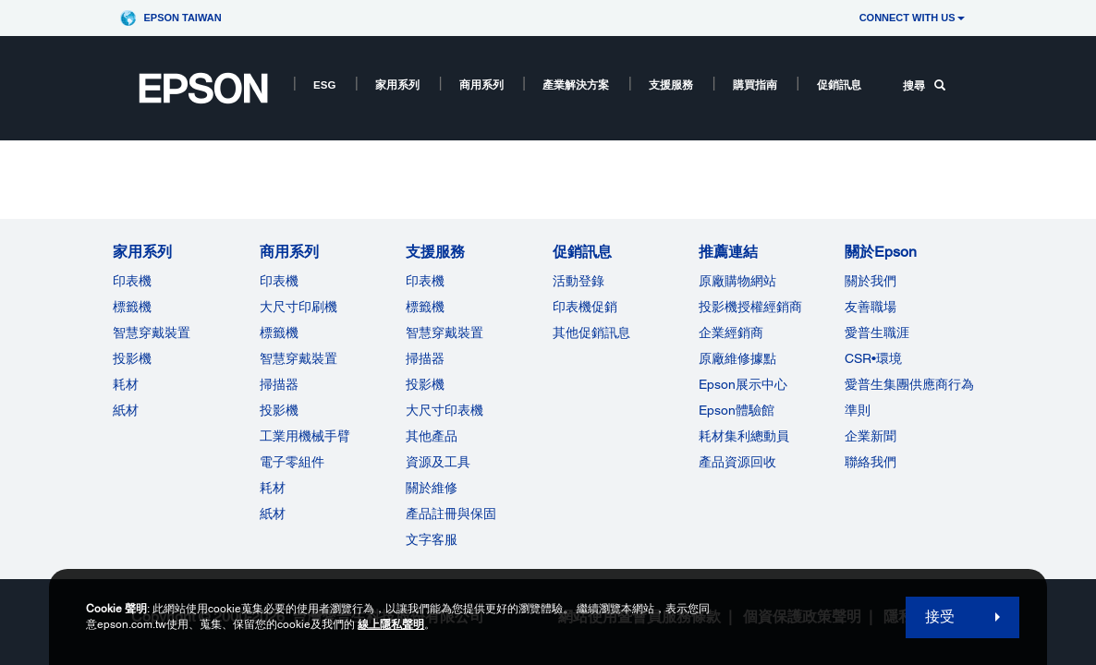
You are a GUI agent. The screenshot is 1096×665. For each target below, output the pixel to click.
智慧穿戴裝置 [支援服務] (444, 332)
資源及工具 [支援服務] (438, 461)
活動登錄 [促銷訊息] (578, 280)
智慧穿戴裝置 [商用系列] (298, 358)
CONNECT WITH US (912, 17)
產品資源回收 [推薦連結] (737, 461)
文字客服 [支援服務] (431, 539)
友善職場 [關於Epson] (870, 306)
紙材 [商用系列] (273, 513)
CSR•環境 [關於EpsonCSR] (873, 358)
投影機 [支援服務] (425, 384)
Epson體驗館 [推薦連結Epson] (736, 410)
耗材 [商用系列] (273, 487)
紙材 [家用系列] (126, 410)
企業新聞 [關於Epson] (870, 436)
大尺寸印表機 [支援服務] (444, 410)
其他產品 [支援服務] (431, 436)
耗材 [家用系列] (126, 384)
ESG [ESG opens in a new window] (324, 85)
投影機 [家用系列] (132, 358)
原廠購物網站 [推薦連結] (737, 280)
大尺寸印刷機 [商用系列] (298, 306)
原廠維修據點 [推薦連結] (737, 358)
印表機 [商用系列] (279, 280)
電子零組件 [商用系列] (292, 461)
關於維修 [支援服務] (431, 487)
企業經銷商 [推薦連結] (731, 332)
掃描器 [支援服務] (425, 358)
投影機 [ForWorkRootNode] (279, 410)
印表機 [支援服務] (425, 280)
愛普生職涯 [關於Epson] (877, 332)
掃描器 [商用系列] (279, 384)
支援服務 (671, 85)
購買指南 (755, 85)
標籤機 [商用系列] (279, 332)
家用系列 (397, 85)
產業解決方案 (575, 85)
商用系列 (481, 85)
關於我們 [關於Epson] (870, 280)
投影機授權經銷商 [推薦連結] (750, 306)
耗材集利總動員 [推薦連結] (744, 436)
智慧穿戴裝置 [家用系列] (151, 332)
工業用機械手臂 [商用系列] (305, 436)
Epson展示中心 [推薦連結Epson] (743, 384)
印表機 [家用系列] (132, 280)
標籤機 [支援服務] (425, 306)
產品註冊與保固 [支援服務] (451, 513)
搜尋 (924, 85)
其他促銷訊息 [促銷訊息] (591, 332)
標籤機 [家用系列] (132, 306)
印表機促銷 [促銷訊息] (585, 306)
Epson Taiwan (182, 17)
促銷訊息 (839, 85)
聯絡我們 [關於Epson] (870, 461)
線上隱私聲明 (391, 624)
